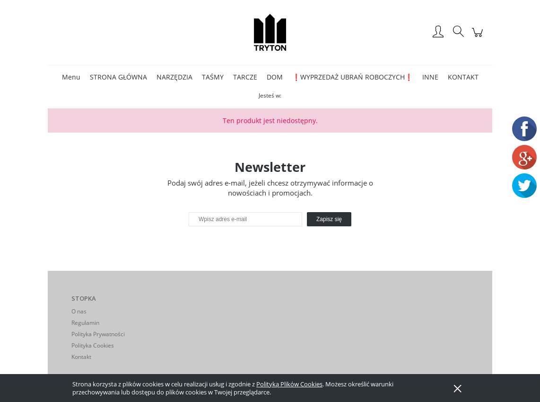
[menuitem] (71, 77)
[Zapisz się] (329, 219)
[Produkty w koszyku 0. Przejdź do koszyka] (478, 37)
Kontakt (81, 357)
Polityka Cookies (92, 345)
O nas (79, 311)
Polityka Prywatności (98, 334)
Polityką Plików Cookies (289, 384)
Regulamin (85, 323)
